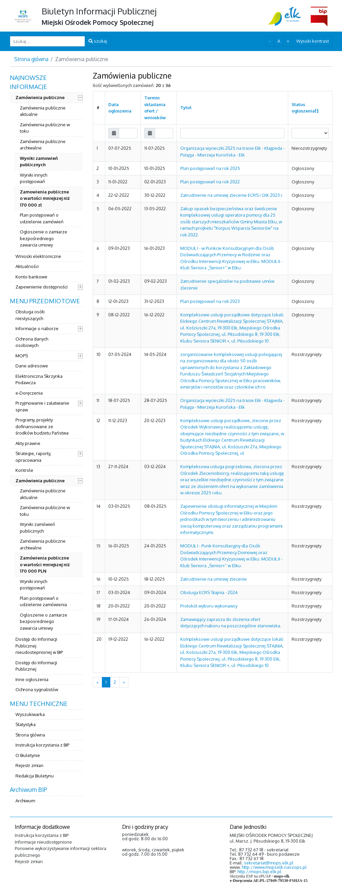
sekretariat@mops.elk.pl (269, 862)
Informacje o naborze (37, 328)
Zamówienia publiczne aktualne (43, 111)
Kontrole (24, 470)
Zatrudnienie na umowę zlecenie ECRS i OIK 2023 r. (231, 195)
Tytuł (185, 107)
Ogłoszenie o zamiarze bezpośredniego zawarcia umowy (43, 238)
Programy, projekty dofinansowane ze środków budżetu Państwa (42, 426)
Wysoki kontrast (312, 41)
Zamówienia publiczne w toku (45, 128)
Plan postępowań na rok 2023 (210, 301)
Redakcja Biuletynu (34, 775)
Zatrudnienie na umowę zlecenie (213, 579)
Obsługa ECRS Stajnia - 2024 (209, 592)
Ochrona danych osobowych (31, 342)
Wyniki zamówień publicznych (37, 528)
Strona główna (31, 59)
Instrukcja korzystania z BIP (42, 745)
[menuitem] (46, 183)
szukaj (97, 41)
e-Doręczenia (29, 393)
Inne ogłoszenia (31, 679)
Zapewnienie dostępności (41, 286)
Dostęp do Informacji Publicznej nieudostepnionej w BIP (39, 645)
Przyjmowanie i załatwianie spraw (42, 406)
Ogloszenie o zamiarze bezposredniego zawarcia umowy (43, 621)
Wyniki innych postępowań (33, 178)
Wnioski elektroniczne (38, 256)
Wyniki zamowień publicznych (39, 161)
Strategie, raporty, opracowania (33, 457)
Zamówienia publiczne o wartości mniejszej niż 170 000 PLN (45, 564)
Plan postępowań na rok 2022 (210, 181)
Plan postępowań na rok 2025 (210, 168)
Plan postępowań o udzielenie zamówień (42, 218)
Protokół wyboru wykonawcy (208, 606)
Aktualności (27, 266)
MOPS (21, 355)
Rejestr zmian (29, 765)
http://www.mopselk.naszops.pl (274, 867)
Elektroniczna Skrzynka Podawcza (39, 379)
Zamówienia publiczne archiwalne (43, 145)
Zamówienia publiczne (40, 97)
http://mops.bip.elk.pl (259, 871)
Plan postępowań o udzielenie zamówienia (43, 601)
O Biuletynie (27, 755)
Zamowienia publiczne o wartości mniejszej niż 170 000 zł (45, 198)
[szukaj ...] (47, 41)
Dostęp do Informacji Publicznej (36, 666)
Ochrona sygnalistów (36, 689)
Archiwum (25, 800)
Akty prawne (27, 443)
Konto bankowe (31, 276)
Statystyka (25, 724)
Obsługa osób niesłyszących (30, 315)
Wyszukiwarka (30, 714)
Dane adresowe (31, 365)
